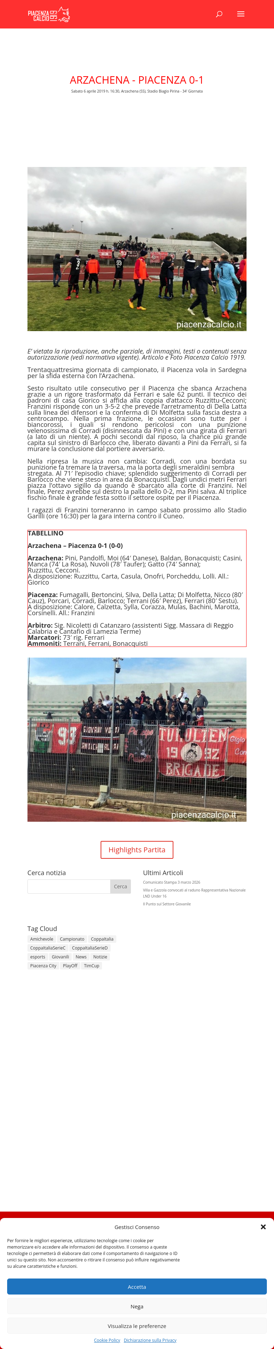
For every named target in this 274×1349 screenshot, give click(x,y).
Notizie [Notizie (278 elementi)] (100, 957)
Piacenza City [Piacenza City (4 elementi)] (43, 966)
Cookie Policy (107, 1340)
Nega (137, 1306)
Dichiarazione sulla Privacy (150, 1340)
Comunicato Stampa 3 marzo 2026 (171, 882)
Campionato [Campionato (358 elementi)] (72, 939)
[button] (263, 1226)
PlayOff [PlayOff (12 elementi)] (70, 966)
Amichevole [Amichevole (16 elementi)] (42, 939)
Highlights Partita (137, 849)
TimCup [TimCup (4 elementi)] (91, 966)
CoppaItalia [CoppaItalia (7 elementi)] (102, 939)
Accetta (137, 1286)
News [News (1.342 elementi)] (81, 957)
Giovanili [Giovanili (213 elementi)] (60, 957)
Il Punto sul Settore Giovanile (167, 903)
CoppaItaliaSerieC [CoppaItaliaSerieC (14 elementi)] (48, 948)
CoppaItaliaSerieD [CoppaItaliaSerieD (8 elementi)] (90, 948)
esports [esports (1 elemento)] (37, 957)
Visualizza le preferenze (137, 1325)
